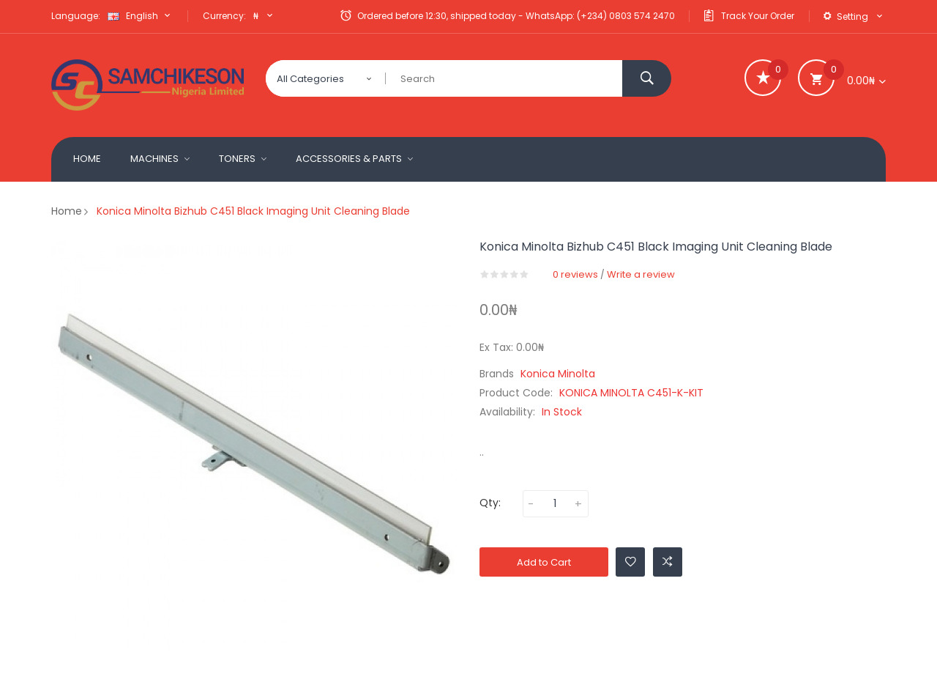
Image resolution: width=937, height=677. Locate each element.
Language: (75, 16)
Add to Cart (544, 562)
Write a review (641, 274)
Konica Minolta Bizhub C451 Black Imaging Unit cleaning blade (253, 211)
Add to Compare (667, 561)
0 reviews (575, 274)
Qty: (490, 502)
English (140, 16)
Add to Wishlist (630, 561)
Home (66, 211)
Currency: (224, 16)
